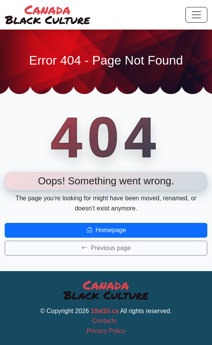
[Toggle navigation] (196, 15)
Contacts (104, 320)
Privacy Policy (106, 330)
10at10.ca (105, 311)
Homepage (106, 230)
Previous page (106, 248)
